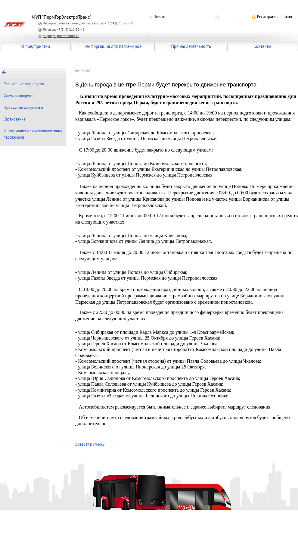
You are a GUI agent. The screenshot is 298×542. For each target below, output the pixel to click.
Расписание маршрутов (24, 83)
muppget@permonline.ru (61, 36)
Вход (288, 16)
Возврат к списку (89, 444)
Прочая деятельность (191, 46)
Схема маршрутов (19, 95)
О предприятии (35, 46)
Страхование (15, 119)
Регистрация (267, 16)
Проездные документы (23, 107)
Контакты (262, 46)
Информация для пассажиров (113, 46)
